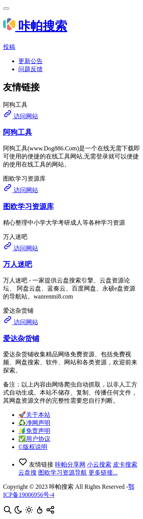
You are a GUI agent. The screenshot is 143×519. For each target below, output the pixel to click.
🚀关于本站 (34, 414)
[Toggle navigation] (6, 8)
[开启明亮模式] (29, 512)
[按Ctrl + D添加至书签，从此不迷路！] (40, 512)
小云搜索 (99, 464)
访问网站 (20, 116)
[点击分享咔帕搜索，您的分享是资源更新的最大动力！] (50, 512)
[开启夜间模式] (19, 512)
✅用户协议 (34, 439)
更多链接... (102, 472)
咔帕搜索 (35, 26)
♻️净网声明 (34, 422)
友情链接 (36, 464)
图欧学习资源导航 (62, 472)
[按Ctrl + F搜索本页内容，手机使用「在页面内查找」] (8, 512)
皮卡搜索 (125, 464)
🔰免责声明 (34, 431)
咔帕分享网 (70, 464)
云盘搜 (27, 472)
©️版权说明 (32, 447)
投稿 (9, 47)
